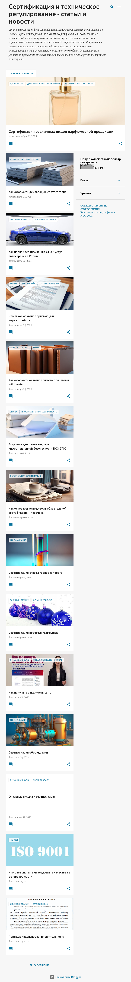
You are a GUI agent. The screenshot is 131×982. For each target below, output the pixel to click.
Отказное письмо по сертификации (93, 207)
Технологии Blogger (65, 977)
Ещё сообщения (39, 965)
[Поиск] (112, 7)
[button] (120, 143)
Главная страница (21, 73)
